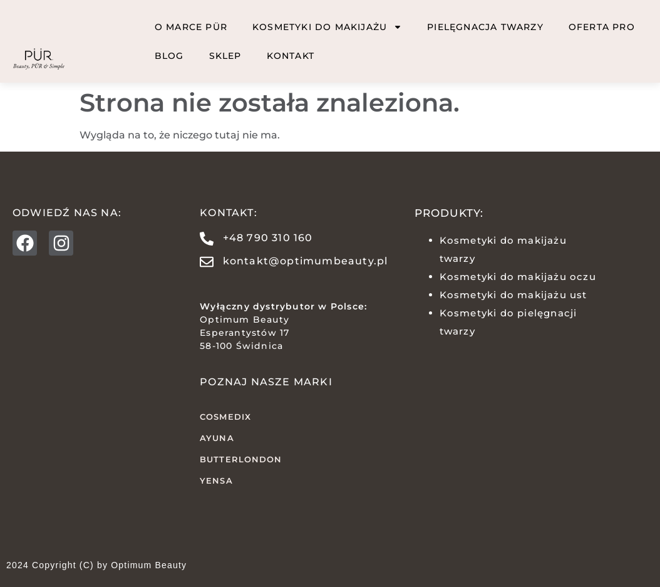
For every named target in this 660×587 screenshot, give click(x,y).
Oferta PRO (602, 27)
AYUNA (217, 438)
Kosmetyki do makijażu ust (513, 295)
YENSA (216, 480)
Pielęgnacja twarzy (485, 27)
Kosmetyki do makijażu (327, 27)
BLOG (169, 55)
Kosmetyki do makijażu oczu (518, 277)
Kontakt (290, 55)
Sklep (225, 55)
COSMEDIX (225, 417)
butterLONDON (241, 459)
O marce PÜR (191, 27)
